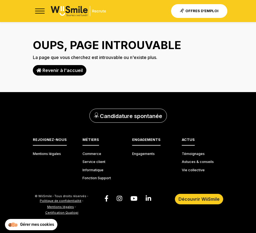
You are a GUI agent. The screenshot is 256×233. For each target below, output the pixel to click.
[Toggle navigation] (40, 11)
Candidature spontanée (128, 116)
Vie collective (193, 170)
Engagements (143, 154)
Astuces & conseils (198, 162)
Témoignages (193, 154)
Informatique (92, 170)
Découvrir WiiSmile (199, 199)
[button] (31, 225)
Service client (93, 162)
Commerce (91, 154)
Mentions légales (47, 154)
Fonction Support (96, 178)
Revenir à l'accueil (59, 70)
